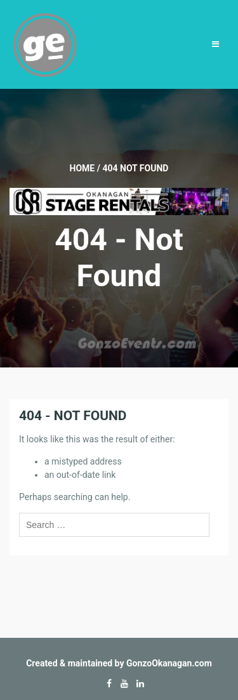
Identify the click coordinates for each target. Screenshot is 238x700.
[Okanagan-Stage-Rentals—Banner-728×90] (119, 200)
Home (82, 168)
